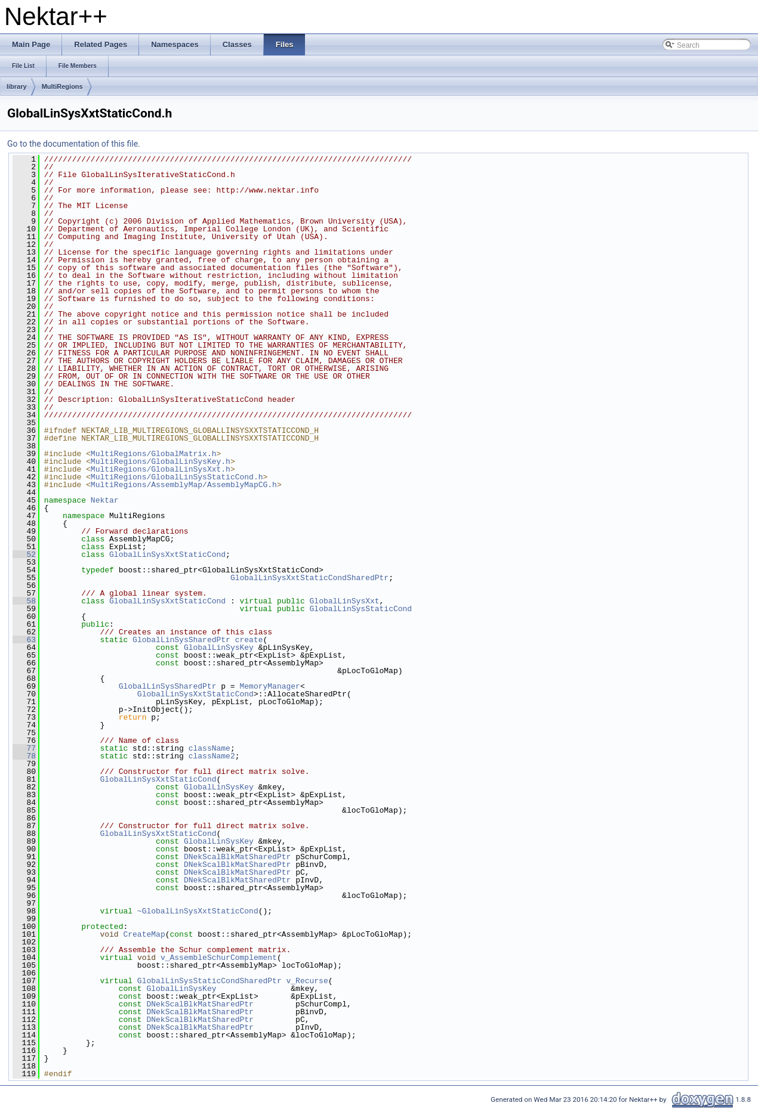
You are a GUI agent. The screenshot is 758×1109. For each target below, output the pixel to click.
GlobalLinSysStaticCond (360, 608)
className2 (212, 756)
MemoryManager (269, 686)
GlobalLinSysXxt (345, 601)
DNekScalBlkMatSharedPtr (237, 856)
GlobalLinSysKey (219, 647)
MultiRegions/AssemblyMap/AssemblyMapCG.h (184, 484)
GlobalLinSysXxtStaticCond (167, 554)
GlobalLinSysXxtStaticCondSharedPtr (309, 577)
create (249, 639)
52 (24, 554)
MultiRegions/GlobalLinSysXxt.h (160, 469)
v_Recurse (307, 980)
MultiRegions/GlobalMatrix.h (154, 453)
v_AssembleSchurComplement (219, 957)
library (17, 86)
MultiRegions (62, 86)
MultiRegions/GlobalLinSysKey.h (160, 461)
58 (24, 601)
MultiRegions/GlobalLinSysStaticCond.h (177, 477)
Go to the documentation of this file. (73, 143)
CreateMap (144, 934)
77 (24, 748)
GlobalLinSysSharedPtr (181, 639)
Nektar (105, 500)
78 (24, 756)
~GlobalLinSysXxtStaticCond (197, 911)
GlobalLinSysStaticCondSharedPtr (209, 980)
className (209, 748)
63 (24, 639)
